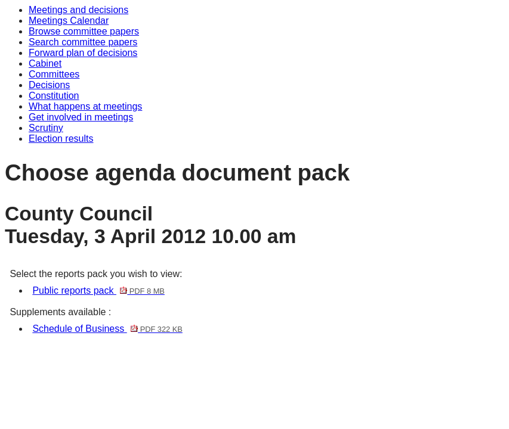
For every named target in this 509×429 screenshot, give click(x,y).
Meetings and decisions (78, 10)
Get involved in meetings (81, 117)
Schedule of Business (107, 329)
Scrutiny (46, 128)
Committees (54, 74)
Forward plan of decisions (83, 53)
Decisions (49, 85)
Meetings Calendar (69, 20)
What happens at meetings (85, 106)
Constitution (54, 96)
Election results (61, 138)
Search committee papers (83, 42)
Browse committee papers (84, 31)
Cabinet (45, 63)
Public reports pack (98, 290)
